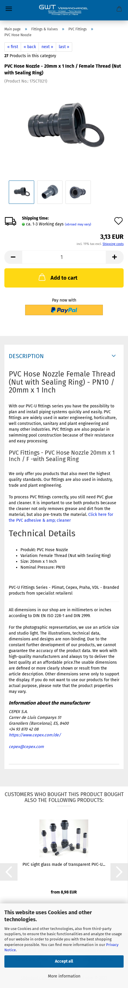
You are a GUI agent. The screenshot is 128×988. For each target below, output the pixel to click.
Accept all (64, 961)
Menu (9, 8)
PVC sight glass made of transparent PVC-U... (64, 864)
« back (30, 46)
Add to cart (57, 277)
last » (64, 46)
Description (26, 356)
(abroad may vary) (78, 224)
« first (12, 46)
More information (64, 976)
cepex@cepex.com (26, 746)
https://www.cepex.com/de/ (35, 735)
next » (47, 46)
